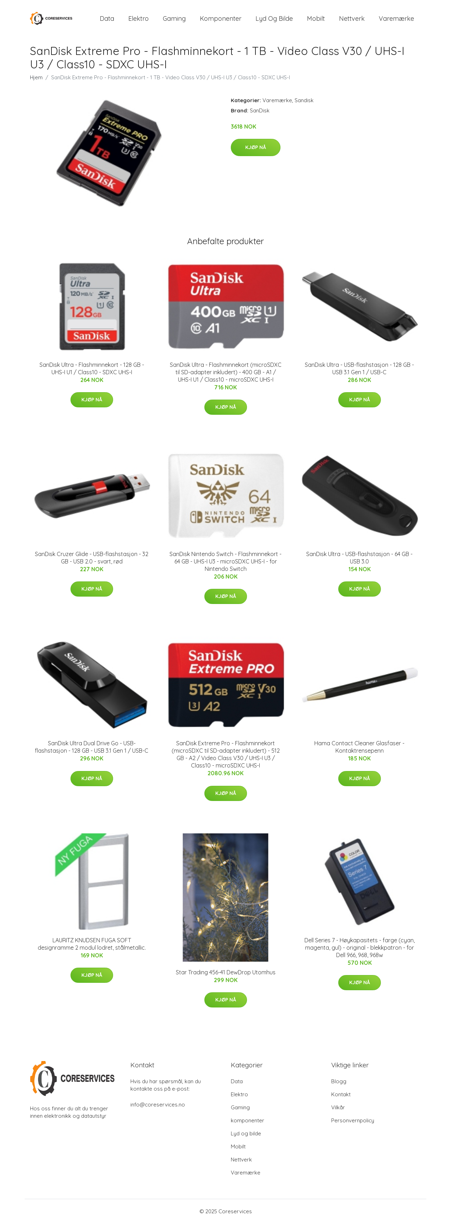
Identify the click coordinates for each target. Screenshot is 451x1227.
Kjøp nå (255, 151)
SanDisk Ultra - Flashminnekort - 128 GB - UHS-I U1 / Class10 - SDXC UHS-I (91, 372)
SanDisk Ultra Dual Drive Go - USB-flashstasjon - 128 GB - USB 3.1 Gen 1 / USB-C (91, 751)
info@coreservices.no (157, 1108)
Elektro (138, 20)
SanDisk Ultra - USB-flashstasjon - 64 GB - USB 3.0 (359, 561)
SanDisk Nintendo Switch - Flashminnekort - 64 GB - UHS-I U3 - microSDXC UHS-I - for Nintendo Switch (225, 565)
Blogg (338, 1084)
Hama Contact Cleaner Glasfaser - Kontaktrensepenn (359, 751)
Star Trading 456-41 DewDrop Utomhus (226, 975)
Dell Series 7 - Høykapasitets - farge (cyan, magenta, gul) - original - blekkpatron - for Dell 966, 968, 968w (359, 951)
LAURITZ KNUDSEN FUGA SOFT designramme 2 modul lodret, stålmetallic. (92, 947)
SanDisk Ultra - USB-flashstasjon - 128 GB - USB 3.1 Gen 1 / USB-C (359, 372)
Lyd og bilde (274, 20)
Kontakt (341, 1098)
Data (107, 20)
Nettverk (352, 20)
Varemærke (396, 20)
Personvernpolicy (352, 1124)
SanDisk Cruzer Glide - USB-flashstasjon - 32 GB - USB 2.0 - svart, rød (91, 561)
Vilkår (338, 1111)
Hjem (36, 81)
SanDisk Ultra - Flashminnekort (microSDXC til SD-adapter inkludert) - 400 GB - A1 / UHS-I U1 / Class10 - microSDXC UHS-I (226, 376)
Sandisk (304, 103)
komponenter (220, 20)
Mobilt (316, 20)
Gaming (174, 20)
